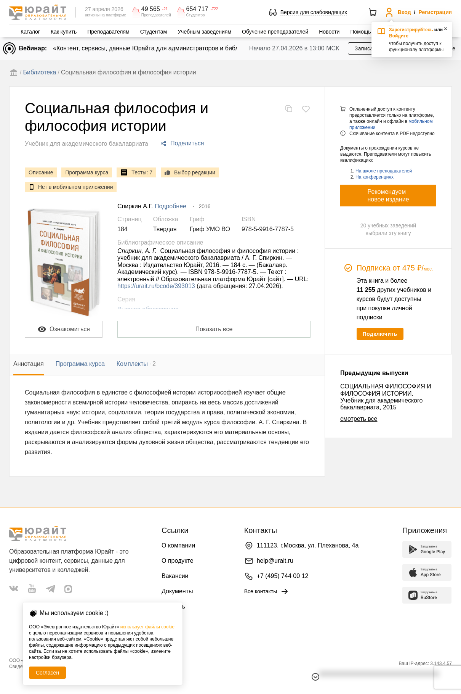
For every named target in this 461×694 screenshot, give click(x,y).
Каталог (30, 32)
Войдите (398, 36)
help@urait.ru (275, 560)
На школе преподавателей (383, 171)
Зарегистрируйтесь (411, 29)
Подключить (380, 334)
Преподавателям (108, 32)
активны (92, 15)
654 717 (197, 9)
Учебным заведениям (204, 32)
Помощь (360, 32)
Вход (404, 12)
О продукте (178, 560)
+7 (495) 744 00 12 (283, 576)
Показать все (214, 329)
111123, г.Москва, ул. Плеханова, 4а (308, 545)
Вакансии (175, 576)
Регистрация (435, 12)
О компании (178, 545)
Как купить (64, 32)
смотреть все (358, 418)
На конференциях (374, 177)
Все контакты (267, 591)
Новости (329, 32)
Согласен (47, 673)
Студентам (153, 32)
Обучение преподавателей (275, 32)
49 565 (150, 9)
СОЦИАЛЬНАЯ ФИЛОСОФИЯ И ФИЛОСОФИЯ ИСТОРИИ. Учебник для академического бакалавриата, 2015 (385, 397)
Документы (177, 591)
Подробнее (170, 206)
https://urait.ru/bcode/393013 (156, 286)
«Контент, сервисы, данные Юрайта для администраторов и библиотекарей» (162, 48)
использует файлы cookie (147, 627)
